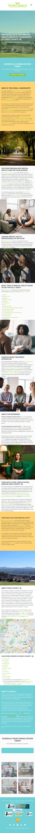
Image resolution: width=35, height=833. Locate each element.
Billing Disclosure (29, 800)
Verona (5, 675)
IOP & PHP (7, 247)
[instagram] (14, 825)
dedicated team (8, 241)
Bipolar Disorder (7, 299)
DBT (31, 120)
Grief (4, 304)
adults (27, 108)
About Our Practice (9, 800)
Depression (6, 303)
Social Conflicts (7, 314)
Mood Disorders (7, 306)
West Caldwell (6, 676)
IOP (7, 118)
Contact (23, 802)
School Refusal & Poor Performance (12, 312)
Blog (12, 802)
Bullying (5, 301)
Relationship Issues (8, 311)
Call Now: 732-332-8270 (17, 75)
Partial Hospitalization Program (18, 118)
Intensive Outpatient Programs (15, 371)
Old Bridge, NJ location (21, 683)
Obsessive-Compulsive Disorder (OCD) (13, 307)
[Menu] (31, 5)
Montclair (5, 665)
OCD (16, 182)
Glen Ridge (6, 660)
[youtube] (25, 825)
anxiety (15, 97)
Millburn (5, 666)
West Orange (6, 678)
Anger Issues (6, 296)
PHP (28, 118)
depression (9, 99)
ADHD (4, 295)
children (8, 616)
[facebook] (10, 825)
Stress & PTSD (7, 316)
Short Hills (6, 671)
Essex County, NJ (16, 195)
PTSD (16, 100)
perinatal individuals (8, 110)
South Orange (6, 673)
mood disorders (26, 496)
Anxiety (5, 298)
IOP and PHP (26, 192)
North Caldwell (7, 668)
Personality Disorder (8, 309)
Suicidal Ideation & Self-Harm (10, 317)
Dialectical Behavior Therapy (22, 120)
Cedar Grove (6, 658)
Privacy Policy (17, 802)
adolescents (22, 108)
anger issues (21, 182)
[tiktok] (21, 825)
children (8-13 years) (14, 108)
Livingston (6, 662)
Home (3, 800)
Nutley (5, 670)
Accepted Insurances (19, 800)
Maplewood (6, 663)
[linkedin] (17, 825)
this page (12, 543)
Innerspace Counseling (19, 91)
